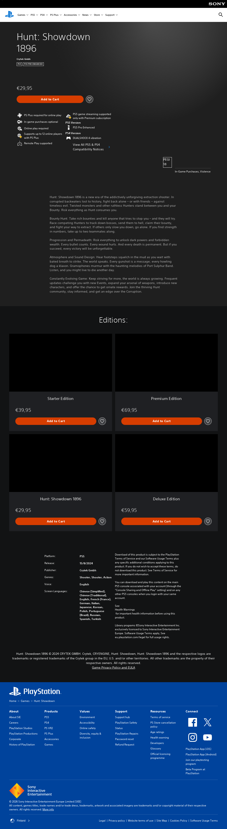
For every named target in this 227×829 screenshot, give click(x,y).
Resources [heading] (158, 711)
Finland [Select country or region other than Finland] (20, 821)
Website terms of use (140, 820)
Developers (157, 743)
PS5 (33, 15)
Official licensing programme (160, 756)
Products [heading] (51, 711)
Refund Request (124, 744)
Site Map (162, 820)
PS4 (42, 15)
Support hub (122, 717)
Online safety (88, 728)
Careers (13, 722)
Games (21, 15)
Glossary (155, 748)
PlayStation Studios (20, 728)
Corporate (15, 739)
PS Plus (54, 15)
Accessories (70, 15)
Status (119, 728)
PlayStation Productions (23, 733)
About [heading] (13, 711)
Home (12, 701)
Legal (102, 820)
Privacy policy (117, 820)
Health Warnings (125, 609)
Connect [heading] (192, 711)
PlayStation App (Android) (201, 754)
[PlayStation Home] (9, 15)
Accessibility (87, 722)
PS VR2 (48, 728)
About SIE (15, 717)
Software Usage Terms (204, 820)
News (85, 15)
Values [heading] (85, 711)
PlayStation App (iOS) (198, 749)
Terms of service (160, 717)
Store (97, 15)
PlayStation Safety (126, 722)
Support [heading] (121, 711)
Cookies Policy (178, 820)
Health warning (159, 737)
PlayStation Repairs (126, 733)
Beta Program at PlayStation (195, 771)
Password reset (124, 739)
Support (109, 15)
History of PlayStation (22, 744)
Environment (87, 717)
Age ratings (157, 732)
